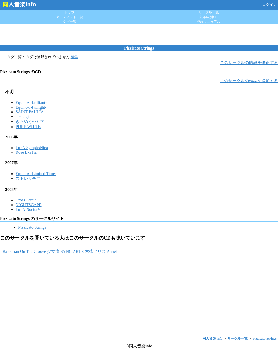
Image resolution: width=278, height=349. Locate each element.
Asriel (112, 251)
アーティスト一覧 (69, 17)
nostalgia (23, 116)
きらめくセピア (30, 121)
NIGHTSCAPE (29, 205)
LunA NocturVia (29, 209)
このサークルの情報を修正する (249, 62)
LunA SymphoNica (32, 147)
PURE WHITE (28, 126)
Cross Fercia (26, 200)
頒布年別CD (208, 17)
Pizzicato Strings (32, 227)
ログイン (269, 5)
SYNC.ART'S (72, 251)
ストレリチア (28, 178)
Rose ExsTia (26, 152)
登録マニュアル (208, 22)
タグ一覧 (69, 22)
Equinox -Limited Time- (36, 173)
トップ (69, 12)
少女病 (53, 251)
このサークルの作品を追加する (249, 81)
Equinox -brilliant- (31, 102)
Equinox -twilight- (31, 107)
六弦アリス (95, 251)
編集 (74, 57)
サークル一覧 (208, 12)
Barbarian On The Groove (24, 251)
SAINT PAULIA (30, 112)
